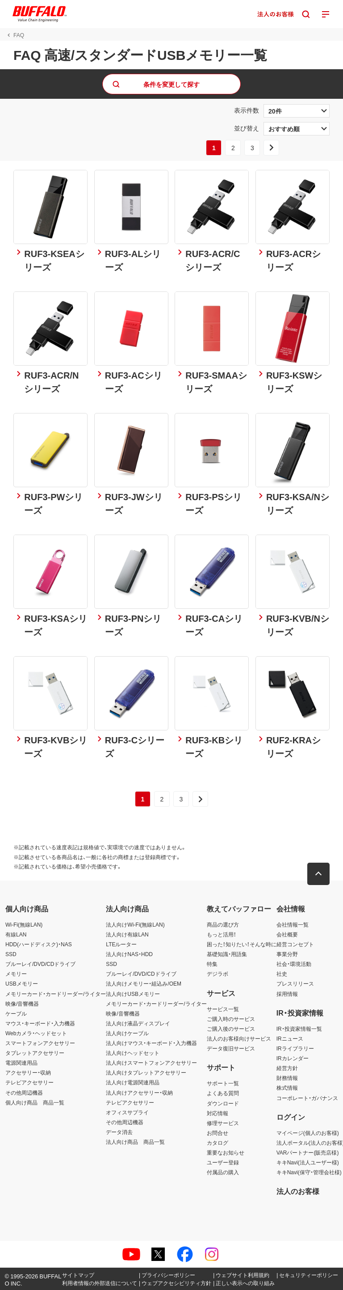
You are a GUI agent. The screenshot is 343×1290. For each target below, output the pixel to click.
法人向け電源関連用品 (132, 1082)
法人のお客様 (297, 1190)
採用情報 (287, 994)
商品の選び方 (223, 924)
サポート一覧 (223, 1083)
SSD (11, 954)
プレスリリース (295, 983)
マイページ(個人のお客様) (307, 1133)
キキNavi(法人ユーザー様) (307, 1162)
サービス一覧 (223, 1009)
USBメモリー (21, 983)
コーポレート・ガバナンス (307, 1098)
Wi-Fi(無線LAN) (23, 924)
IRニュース (289, 1038)
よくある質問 (223, 1093)
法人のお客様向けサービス (239, 1038)
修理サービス (223, 1123)
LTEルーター (121, 944)
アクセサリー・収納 (28, 1072)
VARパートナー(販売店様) (307, 1152)
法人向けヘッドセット (132, 1053)
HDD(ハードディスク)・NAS (38, 944)
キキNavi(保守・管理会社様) (309, 1172)
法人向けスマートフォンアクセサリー (151, 1062)
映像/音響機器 (22, 1003)
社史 (281, 974)
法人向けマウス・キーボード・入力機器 (151, 1043)
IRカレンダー (292, 1058)
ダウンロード (223, 1103)
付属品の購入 (223, 1172)
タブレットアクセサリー (34, 1053)
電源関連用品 (21, 1062)
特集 (212, 964)
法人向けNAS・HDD (129, 954)
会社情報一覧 (292, 924)
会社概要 (287, 934)
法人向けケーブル (127, 1033)
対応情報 (217, 1113)
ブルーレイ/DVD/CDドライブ (40, 964)
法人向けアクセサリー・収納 (139, 1092)
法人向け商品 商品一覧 (135, 1142)
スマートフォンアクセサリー (40, 1043)
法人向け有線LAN (127, 934)
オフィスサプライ (127, 1112)
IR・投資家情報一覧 (299, 1028)
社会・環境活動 (293, 964)
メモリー (16, 974)
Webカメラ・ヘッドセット (36, 1033)
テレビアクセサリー (29, 1082)
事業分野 (287, 954)
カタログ (217, 1142)
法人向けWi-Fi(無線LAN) (135, 924)
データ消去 (119, 1132)
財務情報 (287, 1078)
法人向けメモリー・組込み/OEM (143, 983)
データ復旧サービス (231, 1048)
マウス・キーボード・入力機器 (40, 1023)
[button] (318, 874)
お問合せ (217, 1133)
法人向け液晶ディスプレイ (138, 1023)
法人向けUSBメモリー (133, 994)
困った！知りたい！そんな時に (241, 944)
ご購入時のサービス (231, 1019)
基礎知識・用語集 (227, 954)
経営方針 (287, 1068)
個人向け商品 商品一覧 (34, 1102)
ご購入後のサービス (231, 1028)
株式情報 (287, 1087)
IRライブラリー (295, 1048)
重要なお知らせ (225, 1152)
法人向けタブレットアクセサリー (146, 1072)
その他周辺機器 (24, 1092)
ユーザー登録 (223, 1162)
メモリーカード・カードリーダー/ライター (55, 994)
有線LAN (15, 934)
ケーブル (16, 1013)
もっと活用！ (221, 934)
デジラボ (217, 974)
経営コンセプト (295, 944)
